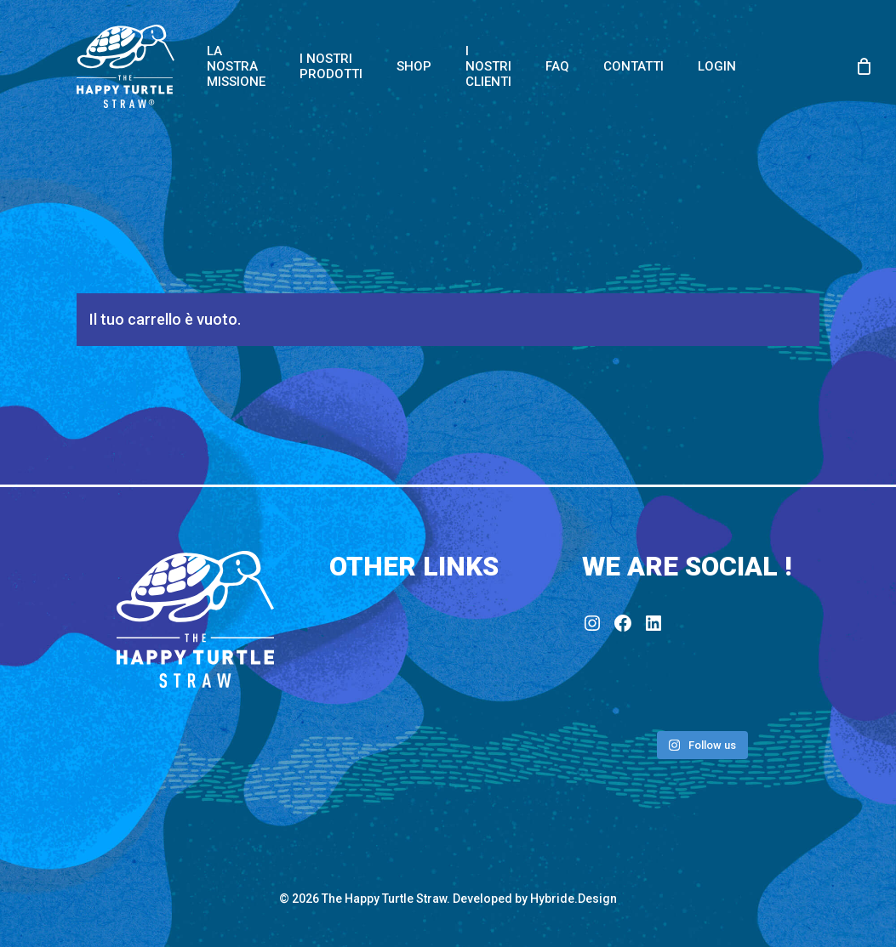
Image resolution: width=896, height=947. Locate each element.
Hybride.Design (573, 898)
